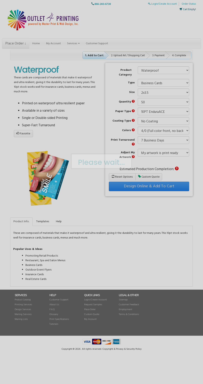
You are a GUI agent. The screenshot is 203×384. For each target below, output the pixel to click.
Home (36, 43)
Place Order (90, 309)
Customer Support (97, 43)
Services (73, 43)
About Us (54, 305)
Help (59, 221)
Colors (128, 130)
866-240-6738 (102, 4)
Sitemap (123, 300)
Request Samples (93, 305)
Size (132, 92)
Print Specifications (59, 319)
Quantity (127, 101)
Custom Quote (149, 177)
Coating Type (123, 121)
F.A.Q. (52, 309)
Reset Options (122, 177)
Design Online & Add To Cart (149, 186)
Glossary (53, 314)
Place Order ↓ (15, 43)
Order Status (189, 4)
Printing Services (23, 305)
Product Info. (21, 221)
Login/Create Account (162, 4)
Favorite (23, 133)
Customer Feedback (129, 305)
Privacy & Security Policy (129, 349)
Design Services (23, 309)
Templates (42, 221)
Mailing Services (23, 314)
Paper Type (125, 111)
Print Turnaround (123, 142)
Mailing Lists (21, 319)
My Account (53, 43)
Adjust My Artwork (127, 155)
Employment (125, 309)
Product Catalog (23, 300)
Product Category (125, 72)
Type (131, 82)
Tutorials (53, 324)
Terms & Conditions (129, 314)
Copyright (107, 349)
